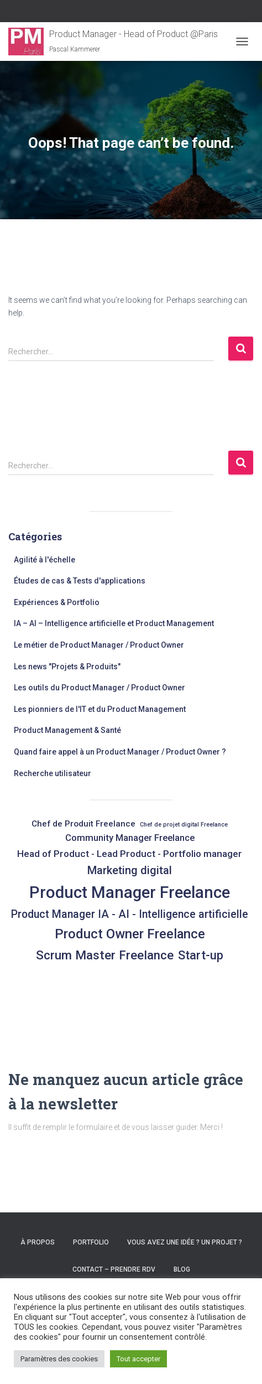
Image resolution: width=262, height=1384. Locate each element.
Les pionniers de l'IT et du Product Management (100, 709)
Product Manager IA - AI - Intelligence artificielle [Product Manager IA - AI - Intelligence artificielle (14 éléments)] (129, 914)
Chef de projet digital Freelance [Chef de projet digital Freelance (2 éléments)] (184, 824)
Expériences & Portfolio (56, 602)
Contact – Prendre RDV (113, 1269)
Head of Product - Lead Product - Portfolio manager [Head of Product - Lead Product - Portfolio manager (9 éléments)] (129, 853)
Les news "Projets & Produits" (67, 666)
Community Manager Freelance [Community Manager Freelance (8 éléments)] (130, 838)
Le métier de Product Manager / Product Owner (99, 645)
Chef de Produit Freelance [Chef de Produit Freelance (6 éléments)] (83, 824)
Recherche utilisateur (52, 773)
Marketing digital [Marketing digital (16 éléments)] (129, 870)
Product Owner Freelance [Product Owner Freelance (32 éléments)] (130, 934)
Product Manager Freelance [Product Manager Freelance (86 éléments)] (129, 892)
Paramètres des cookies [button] (59, 1359)
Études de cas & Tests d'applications (79, 580)
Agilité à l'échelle (44, 559)
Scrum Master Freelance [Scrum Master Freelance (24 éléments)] (105, 955)
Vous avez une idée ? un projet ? (184, 1242)
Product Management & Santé (67, 730)
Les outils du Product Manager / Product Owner (99, 687)
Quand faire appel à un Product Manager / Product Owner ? (120, 751)
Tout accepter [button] (138, 1359)
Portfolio (91, 1242)
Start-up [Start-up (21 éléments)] (200, 955)
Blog (182, 1269)
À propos (37, 1242)
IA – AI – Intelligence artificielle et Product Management (114, 623)
